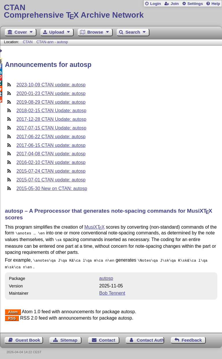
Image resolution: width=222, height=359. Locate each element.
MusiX (94, 227)
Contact (107, 337)
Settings (195, 3)
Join (175, 3)
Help (216, 3)
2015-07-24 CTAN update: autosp (51, 171)
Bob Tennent (112, 290)
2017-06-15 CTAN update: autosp (51, 145)
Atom (13, 309)
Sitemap (68, 337)
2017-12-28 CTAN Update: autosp (51, 119)
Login (155, 3)
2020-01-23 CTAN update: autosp (51, 93)
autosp (106, 276)
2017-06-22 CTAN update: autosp (51, 136)
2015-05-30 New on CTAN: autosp (51, 188)
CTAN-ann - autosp (52, 42)
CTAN (28, 42)
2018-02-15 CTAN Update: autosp (51, 110)
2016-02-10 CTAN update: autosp (51, 162)
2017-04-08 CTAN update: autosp (51, 153)
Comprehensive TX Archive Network (111, 11)
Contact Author (150, 337)
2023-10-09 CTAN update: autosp (51, 84)
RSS (12, 316)
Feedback (192, 337)
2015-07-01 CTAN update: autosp (51, 179)
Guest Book (28, 337)
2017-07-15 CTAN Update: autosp (51, 127)
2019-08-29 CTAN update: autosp (51, 102)
